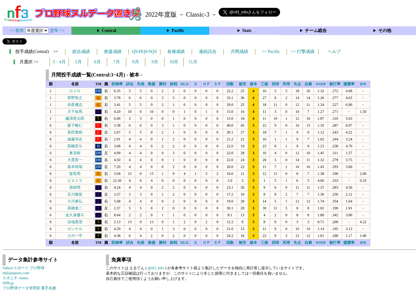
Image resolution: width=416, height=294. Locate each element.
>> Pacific (271, 51)
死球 (286, 84)
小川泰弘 (74, 201)
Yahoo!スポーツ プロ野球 (23, 268)
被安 (242, 84)
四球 (275, 84)
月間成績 (239, 51)
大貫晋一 (74, 160)
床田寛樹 (74, 132)
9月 (155, 62)
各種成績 (176, 51)
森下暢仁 (74, 125)
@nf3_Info (156, 268)
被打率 (335, 84)
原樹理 (75, 187)
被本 (253, 84)
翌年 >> (57, 30)
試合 (129, 84)
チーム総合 (316, 30)
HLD (184, 84)
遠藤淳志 (74, 139)
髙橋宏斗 (74, 146)
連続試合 (207, 51)
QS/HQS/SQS (144, 51)
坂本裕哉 (74, 167)
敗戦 (173, 84)
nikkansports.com (16, 273)
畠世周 (75, 173)
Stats (247, 30)
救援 (151, 84)
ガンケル (74, 229)
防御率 (117, 84)
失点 (297, 84)
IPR (363, 84)
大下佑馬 (74, 111)
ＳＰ (217, 84)
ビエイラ (74, 180)
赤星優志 (74, 104)
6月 (97, 62)
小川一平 (74, 236)
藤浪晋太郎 (74, 118)
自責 (308, 84)
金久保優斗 (74, 215)
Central (109, 30)
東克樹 (75, 153)
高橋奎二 (74, 208)
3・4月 (59, 62)
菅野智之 (74, 98)
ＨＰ (206, 84)
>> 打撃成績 (302, 51)
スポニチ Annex (16, 278)
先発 (140, 84)
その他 (384, 30)
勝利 (162, 84)
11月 (193, 62)
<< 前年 (17, 30)
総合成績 (81, 51)
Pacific (178, 30)
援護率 (349, 84)
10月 (173, 62)
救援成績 (113, 51)
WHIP (320, 84)
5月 (78, 62)
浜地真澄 (74, 222)
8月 (136, 62)
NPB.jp (8, 283)
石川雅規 (74, 194)
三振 (264, 84)
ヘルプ (334, 51)
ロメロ (75, 91)
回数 (230, 84)
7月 (116, 62)
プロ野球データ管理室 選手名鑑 (29, 288)
